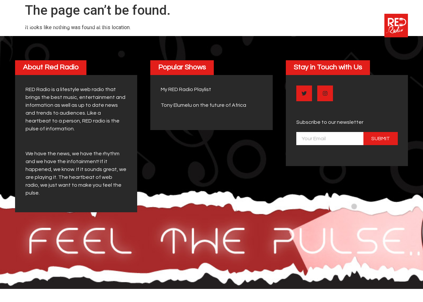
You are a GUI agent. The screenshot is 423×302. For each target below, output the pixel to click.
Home (29, 25)
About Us (60, 25)
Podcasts (100, 25)
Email (302, 129)
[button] (50, 67)
